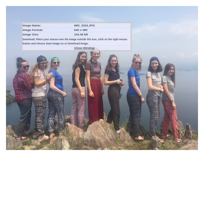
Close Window (84, 48)
